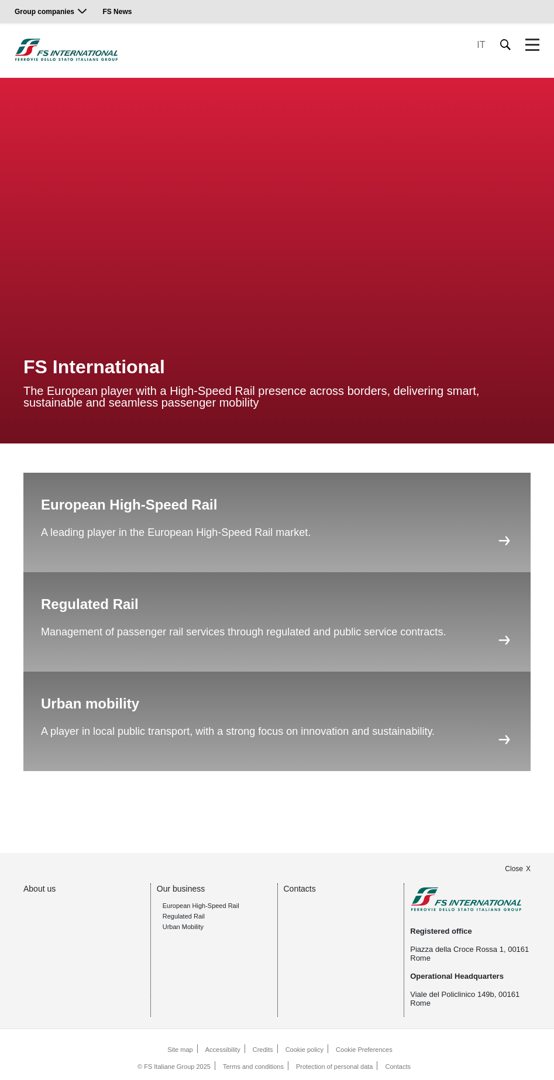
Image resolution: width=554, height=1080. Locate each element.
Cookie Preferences (364, 1049)
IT (481, 45)
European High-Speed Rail (201, 905)
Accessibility (222, 1049)
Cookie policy (304, 1049)
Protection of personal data (334, 1066)
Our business (181, 888)
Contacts (300, 888)
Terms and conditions (253, 1066)
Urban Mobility (183, 926)
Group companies (44, 12)
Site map (179, 1049)
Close (514, 869)
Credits (263, 1049)
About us (39, 888)
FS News (117, 12)
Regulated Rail (184, 916)
